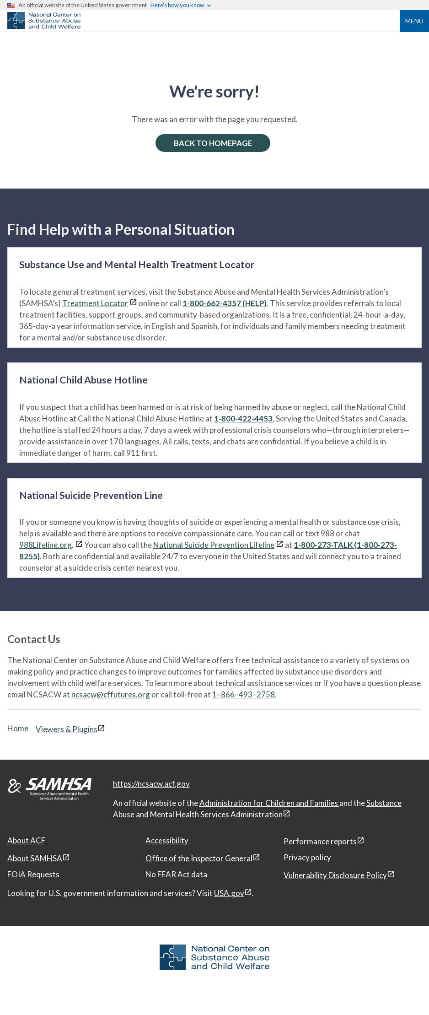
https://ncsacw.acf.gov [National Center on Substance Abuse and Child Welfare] (151, 783)
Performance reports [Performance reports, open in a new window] (320, 841)
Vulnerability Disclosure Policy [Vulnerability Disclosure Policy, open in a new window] (335, 875)
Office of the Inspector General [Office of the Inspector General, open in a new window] (198, 858)
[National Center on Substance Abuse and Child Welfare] (43, 26)
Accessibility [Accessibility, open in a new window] (166, 840)
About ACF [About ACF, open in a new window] (26, 840)
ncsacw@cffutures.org (110, 694)
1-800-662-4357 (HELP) (224, 303)
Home (17, 728)
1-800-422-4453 (243, 418)
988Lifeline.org (45, 545)
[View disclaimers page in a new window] (133, 303)
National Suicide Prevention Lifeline (213, 545)
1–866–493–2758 (243, 694)
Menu (414, 21)
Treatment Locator (95, 303)
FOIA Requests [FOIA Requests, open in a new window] (33, 874)
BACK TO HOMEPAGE (213, 143)
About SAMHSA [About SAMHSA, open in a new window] (34, 858)
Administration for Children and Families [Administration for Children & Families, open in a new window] (269, 803)
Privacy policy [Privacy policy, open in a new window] (307, 857)
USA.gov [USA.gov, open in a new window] (229, 893)
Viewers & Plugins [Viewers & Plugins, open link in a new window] (66, 729)
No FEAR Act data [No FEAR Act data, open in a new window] (176, 874)
